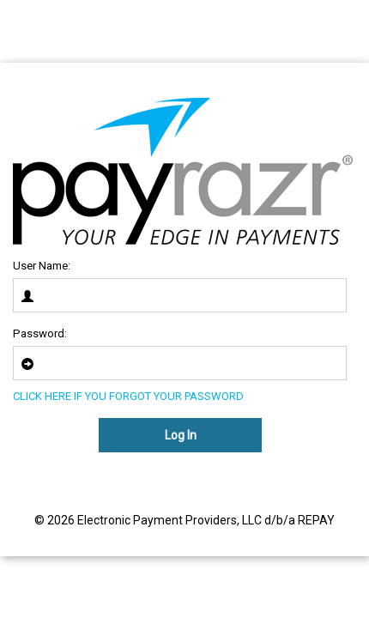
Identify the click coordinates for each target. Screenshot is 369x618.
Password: (40, 333)
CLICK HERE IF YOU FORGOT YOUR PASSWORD (128, 396)
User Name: (41, 265)
